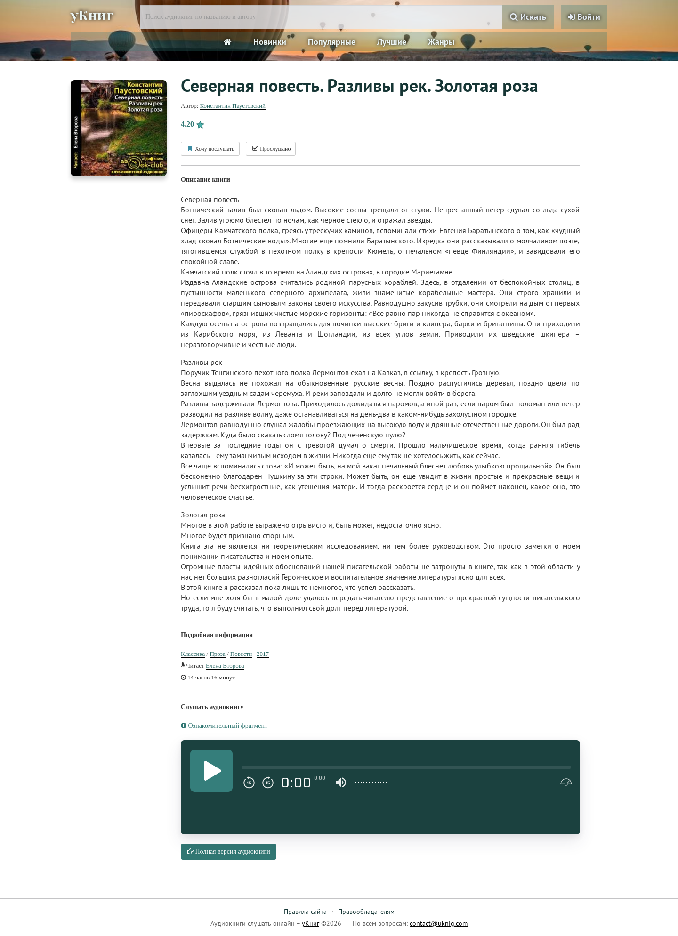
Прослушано (271, 148)
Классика (193, 653)
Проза (217, 653)
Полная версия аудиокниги (228, 851)
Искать (528, 16)
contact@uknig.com (439, 923)
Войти (584, 16)
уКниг (93, 16)
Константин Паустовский (233, 105)
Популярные (331, 41)
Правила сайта (305, 911)
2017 (263, 653)
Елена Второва (225, 665)
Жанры (441, 41)
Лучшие (391, 41)
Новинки (269, 41)
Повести (241, 653)
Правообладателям (366, 911)
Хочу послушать (210, 148)
